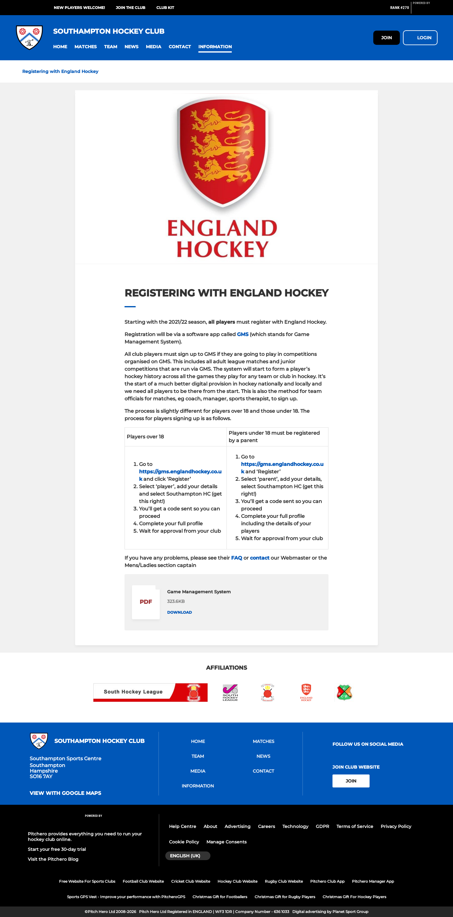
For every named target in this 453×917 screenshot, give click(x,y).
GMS (242, 334)
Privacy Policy (396, 826)
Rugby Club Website (284, 881)
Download (179, 612)
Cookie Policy (184, 842)
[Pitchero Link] (425, 10)
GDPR (322, 826)
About (210, 826)
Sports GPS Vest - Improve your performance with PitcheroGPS (126, 896)
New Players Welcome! (79, 7)
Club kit (165, 7)
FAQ (236, 558)
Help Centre (182, 826)
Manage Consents (226, 842)
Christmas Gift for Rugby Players (285, 896)
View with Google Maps (65, 793)
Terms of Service (355, 826)
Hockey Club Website (237, 881)
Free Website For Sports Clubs (87, 881)
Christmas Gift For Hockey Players (354, 896)
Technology (295, 826)
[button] (60, 47)
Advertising (238, 826)
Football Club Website (143, 881)
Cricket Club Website (190, 881)
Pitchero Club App (327, 881)
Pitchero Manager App (373, 881)
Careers (266, 826)
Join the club (130, 7)
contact (259, 558)
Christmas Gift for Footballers (220, 896)
